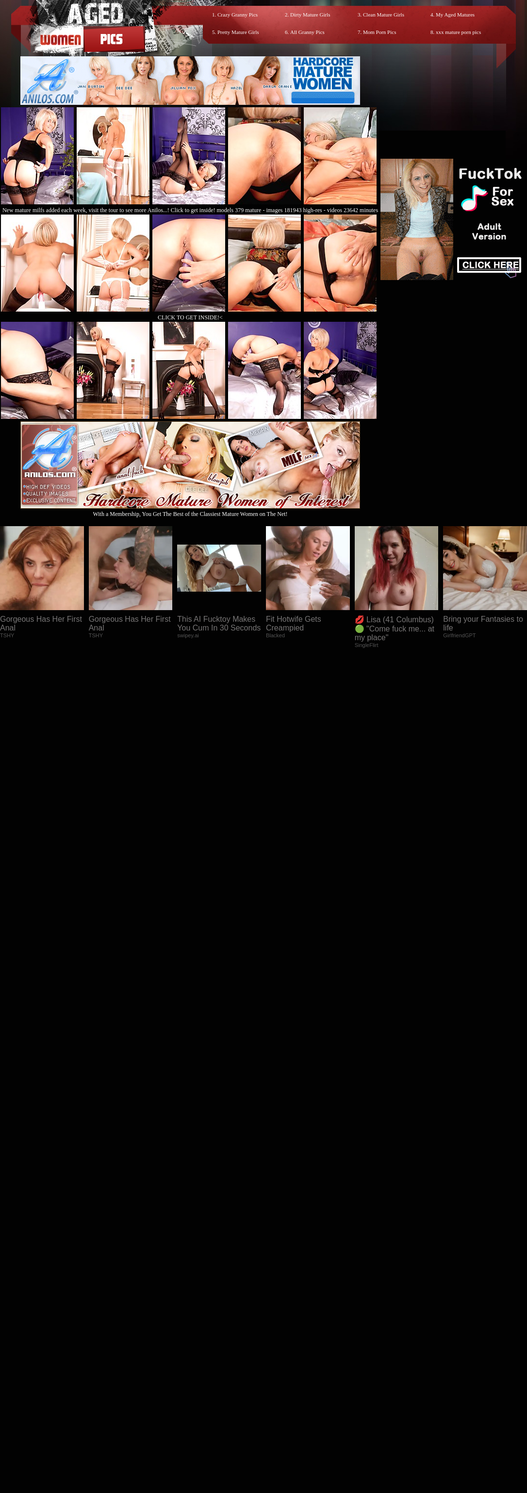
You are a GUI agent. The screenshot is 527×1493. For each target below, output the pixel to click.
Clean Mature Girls (383, 14)
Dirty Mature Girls (310, 14)
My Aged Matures (455, 14)
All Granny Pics (307, 32)
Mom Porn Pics (379, 32)
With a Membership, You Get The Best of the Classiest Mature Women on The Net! (190, 510)
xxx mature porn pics (458, 32)
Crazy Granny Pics (237, 14)
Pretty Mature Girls (238, 32)
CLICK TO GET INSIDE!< (190, 317)
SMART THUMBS (280, 1307)
